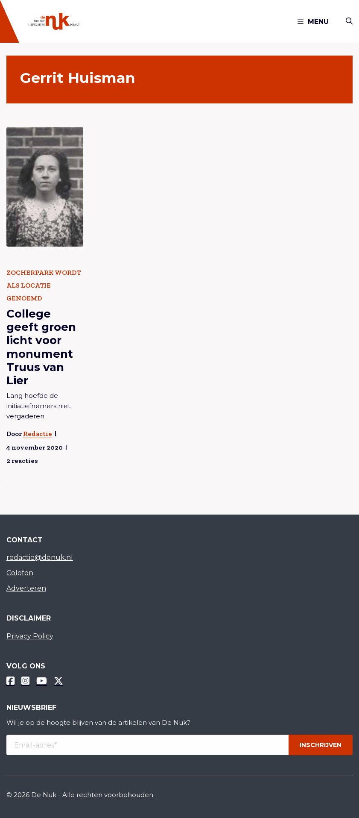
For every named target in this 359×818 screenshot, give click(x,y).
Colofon (19, 573)
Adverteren (26, 588)
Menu (313, 21)
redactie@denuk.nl (39, 557)
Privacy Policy (29, 636)
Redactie (37, 434)
